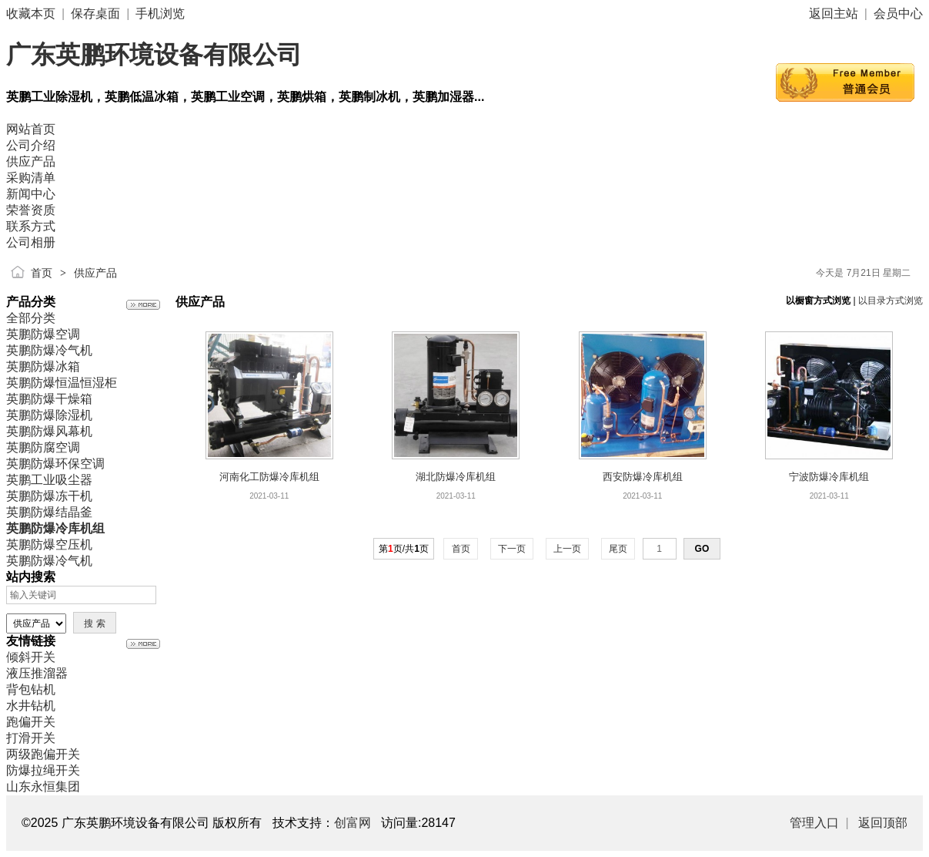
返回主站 (833, 13)
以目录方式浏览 (890, 300)
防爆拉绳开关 (43, 770)
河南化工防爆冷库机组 (269, 476)
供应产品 (95, 273)
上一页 (567, 548)
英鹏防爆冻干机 (49, 495)
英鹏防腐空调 (43, 447)
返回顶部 (882, 822)
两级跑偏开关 (43, 754)
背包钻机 (30, 689)
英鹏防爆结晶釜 (49, 512)
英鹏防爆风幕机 (49, 431)
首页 (41, 273)
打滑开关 (30, 737)
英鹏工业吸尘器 (49, 479)
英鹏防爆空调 (43, 334)
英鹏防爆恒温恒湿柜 (61, 382)
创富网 (352, 822)
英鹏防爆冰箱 (43, 366)
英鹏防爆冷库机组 (55, 528)
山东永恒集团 (43, 786)
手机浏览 (160, 13)
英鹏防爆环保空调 (55, 463)
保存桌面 (95, 13)
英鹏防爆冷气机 (49, 350)
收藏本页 (30, 13)
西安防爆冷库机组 (643, 476)
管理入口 (814, 822)
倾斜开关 (30, 657)
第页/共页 (404, 548)
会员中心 (898, 13)
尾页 (618, 548)
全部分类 (30, 317)
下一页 (512, 548)
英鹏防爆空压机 (49, 544)
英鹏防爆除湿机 (49, 415)
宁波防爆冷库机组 (829, 476)
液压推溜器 (37, 673)
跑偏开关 (30, 721)
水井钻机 (30, 705)
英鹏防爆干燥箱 (49, 398)
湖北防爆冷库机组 (456, 476)
